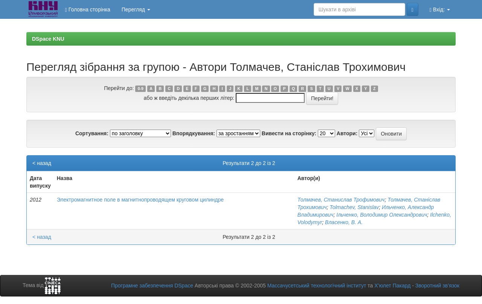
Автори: (347, 133)
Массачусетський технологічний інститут (316, 286)
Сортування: (91, 133)
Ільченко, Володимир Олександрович (381, 215)
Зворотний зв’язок (437, 286)
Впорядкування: (193, 133)
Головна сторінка (87, 9)
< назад (41, 163)
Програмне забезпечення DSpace (152, 286)
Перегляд (136, 9)
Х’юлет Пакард (392, 286)
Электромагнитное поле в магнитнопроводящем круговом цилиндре (140, 200)
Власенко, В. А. (344, 222)
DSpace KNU (48, 39)
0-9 (140, 88)
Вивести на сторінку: (289, 133)
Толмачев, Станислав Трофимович (341, 200)
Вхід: (440, 9)
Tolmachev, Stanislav (354, 207)
